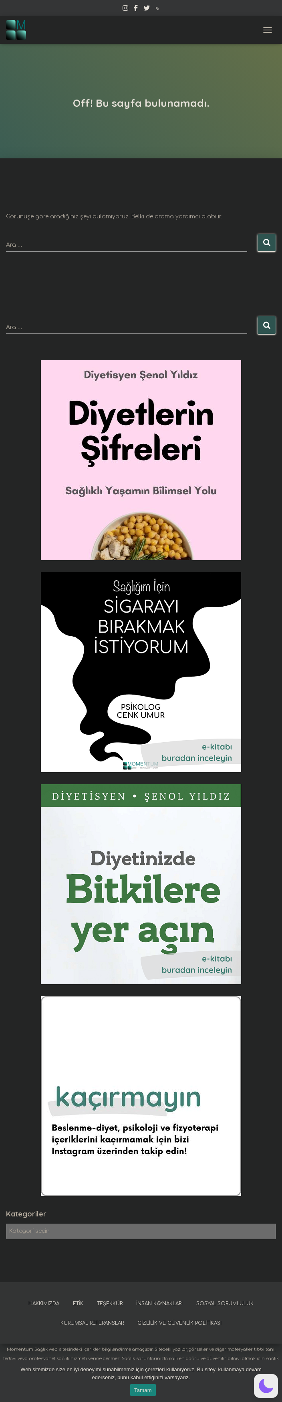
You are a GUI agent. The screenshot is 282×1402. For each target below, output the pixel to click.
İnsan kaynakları (159, 1303)
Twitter (146, 9)
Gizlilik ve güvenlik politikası (179, 1323)
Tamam (143, 1390)
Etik (78, 1303)
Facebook (136, 9)
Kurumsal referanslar (92, 1323)
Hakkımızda (43, 1303)
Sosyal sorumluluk (225, 1303)
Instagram (125, 9)
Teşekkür (110, 1303)
